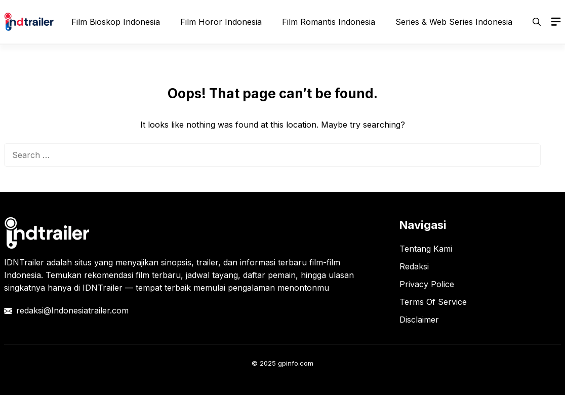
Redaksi (414, 266)
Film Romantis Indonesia (328, 22)
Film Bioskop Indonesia (115, 22)
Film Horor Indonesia (221, 22)
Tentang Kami (425, 249)
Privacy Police (426, 284)
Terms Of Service (433, 302)
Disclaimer (419, 319)
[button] (537, 21)
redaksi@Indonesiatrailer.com (72, 310)
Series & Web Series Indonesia (453, 22)
